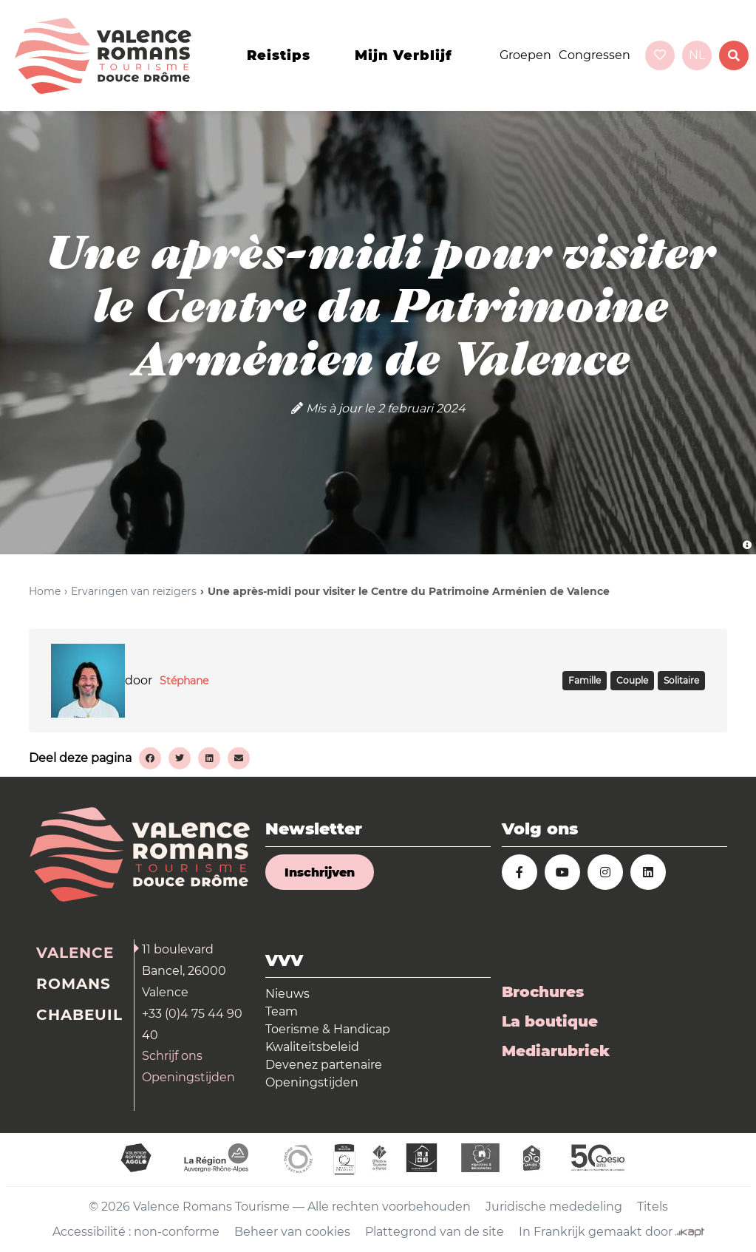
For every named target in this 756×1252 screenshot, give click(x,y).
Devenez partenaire (323, 1065)
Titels (652, 1207)
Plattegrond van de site (434, 1232)
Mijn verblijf (403, 55)
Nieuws (287, 994)
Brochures (543, 992)
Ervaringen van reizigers (134, 591)
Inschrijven (320, 872)
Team (281, 1011)
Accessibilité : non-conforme (135, 1232)
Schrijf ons (172, 1056)
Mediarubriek (556, 1051)
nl (697, 55)
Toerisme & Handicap (327, 1029)
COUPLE (632, 680)
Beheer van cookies (292, 1232)
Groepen (525, 55)
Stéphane (184, 680)
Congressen (594, 55)
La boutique (550, 1021)
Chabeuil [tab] (79, 1015)
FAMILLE (584, 680)
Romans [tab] (73, 984)
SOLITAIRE (681, 680)
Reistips (278, 55)
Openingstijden (188, 1077)
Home (45, 591)
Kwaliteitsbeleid (312, 1047)
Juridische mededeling (554, 1207)
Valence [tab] (75, 953)
